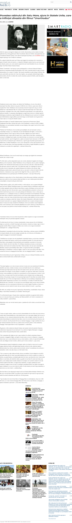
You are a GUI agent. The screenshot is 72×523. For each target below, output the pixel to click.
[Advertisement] (11, 394)
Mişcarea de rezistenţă (12, 4)
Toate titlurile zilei (52, 518)
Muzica (56, 9)
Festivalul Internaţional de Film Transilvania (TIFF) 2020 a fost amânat (35, 436)
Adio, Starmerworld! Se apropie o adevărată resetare (57, 516)
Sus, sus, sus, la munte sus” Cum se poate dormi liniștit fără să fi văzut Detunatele (6, 475)
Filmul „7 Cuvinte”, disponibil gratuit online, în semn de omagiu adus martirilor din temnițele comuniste (34, 414)
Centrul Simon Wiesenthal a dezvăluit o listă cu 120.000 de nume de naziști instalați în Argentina (34, 449)
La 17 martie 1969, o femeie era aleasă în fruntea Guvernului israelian (35, 442)
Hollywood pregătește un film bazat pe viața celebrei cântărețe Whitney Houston (34, 429)
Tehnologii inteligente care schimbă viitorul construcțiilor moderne (58, 500)
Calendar (32, 9)
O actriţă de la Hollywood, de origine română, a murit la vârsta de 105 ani (35, 390)
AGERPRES (11, 21)
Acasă (1, 9)
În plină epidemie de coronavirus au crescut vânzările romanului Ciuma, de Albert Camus (35, 457)
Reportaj (61, 9)
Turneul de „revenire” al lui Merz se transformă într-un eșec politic (58, 496)
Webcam (70, 9)
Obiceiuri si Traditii (24, 9)
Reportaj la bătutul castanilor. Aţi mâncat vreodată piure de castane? (22, 475)
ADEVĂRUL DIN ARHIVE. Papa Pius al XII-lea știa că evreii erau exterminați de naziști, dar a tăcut (35, 421)
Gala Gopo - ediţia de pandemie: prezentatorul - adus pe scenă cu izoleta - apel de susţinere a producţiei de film (35, 397)
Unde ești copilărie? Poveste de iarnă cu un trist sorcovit (38, 475)
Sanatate (50, 9)
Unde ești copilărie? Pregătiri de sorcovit (6, 489)
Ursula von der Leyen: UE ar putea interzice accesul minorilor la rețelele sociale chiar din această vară (60, 487)
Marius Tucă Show (41, 9)
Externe (15, 9)
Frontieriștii (8, 9)
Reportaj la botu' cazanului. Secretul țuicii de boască (23, 490)
